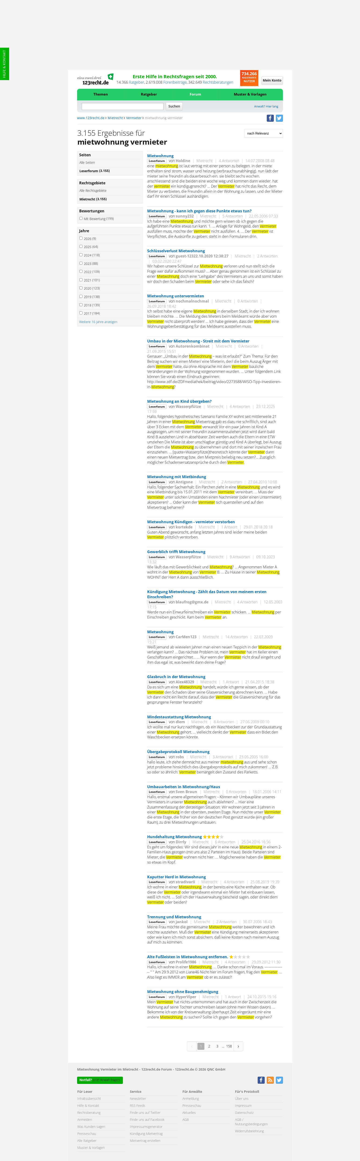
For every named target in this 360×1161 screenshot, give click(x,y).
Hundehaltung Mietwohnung (174, 837)
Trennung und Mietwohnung (174, 917)
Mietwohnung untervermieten (175, 296)
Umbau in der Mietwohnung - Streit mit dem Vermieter (198, 341)
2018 (92, 305)
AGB (185, 1120)
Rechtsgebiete (92, 183)
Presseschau (86, 1134)
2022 (92, 272)
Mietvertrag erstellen (145, 1141)
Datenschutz (244, 1113)
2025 (91, 247)
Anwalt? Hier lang (266, 106)
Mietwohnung (160, 156)
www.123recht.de (90, 118)
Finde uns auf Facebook (147, 1120)
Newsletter (138, 1098)
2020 (92, 288)
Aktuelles (189, 1113)
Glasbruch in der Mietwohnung (176, 677)
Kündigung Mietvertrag (146, 1134)
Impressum (243, 1106)
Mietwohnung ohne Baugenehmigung (182, 992)
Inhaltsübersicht (89, 1098)
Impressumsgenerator (146, 1127)
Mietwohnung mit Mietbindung (176, 477)
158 (229, 1046)
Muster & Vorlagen (250, 94)
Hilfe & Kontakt (4, 64)
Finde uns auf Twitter (145, 1113)
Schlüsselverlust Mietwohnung (176, 251)
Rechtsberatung (88, 1113)
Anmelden (84, 1120)
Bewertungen (91, 211)
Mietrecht (115, 118)
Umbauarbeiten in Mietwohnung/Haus (183, 787)
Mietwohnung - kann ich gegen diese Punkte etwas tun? (199, 211)
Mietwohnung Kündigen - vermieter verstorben (191, 522)
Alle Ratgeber (86, 1141)
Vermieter (134, 118)
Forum (195, 94)
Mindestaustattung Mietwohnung (179, 717)
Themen (100, 94)
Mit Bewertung (99, 219)
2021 (92, 280)
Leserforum (94, 171)
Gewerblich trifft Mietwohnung (176, 552)
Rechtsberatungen (218, 82)
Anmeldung (190, 1098)
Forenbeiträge (175, 82)
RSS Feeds (137, 1106)
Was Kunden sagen (91, 1127)
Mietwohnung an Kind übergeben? (179, 401)
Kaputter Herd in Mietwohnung (176, 877)
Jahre (84, 231)
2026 (90, 239)
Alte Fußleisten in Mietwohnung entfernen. (187, 957)
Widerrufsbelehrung (249, 1131)
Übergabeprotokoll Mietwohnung (178, 752)
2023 (91, 264)
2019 (92, 297)
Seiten (85, 155)
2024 (92, 255)
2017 (92, 313)
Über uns (242, 1098)
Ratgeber (136, 82)
